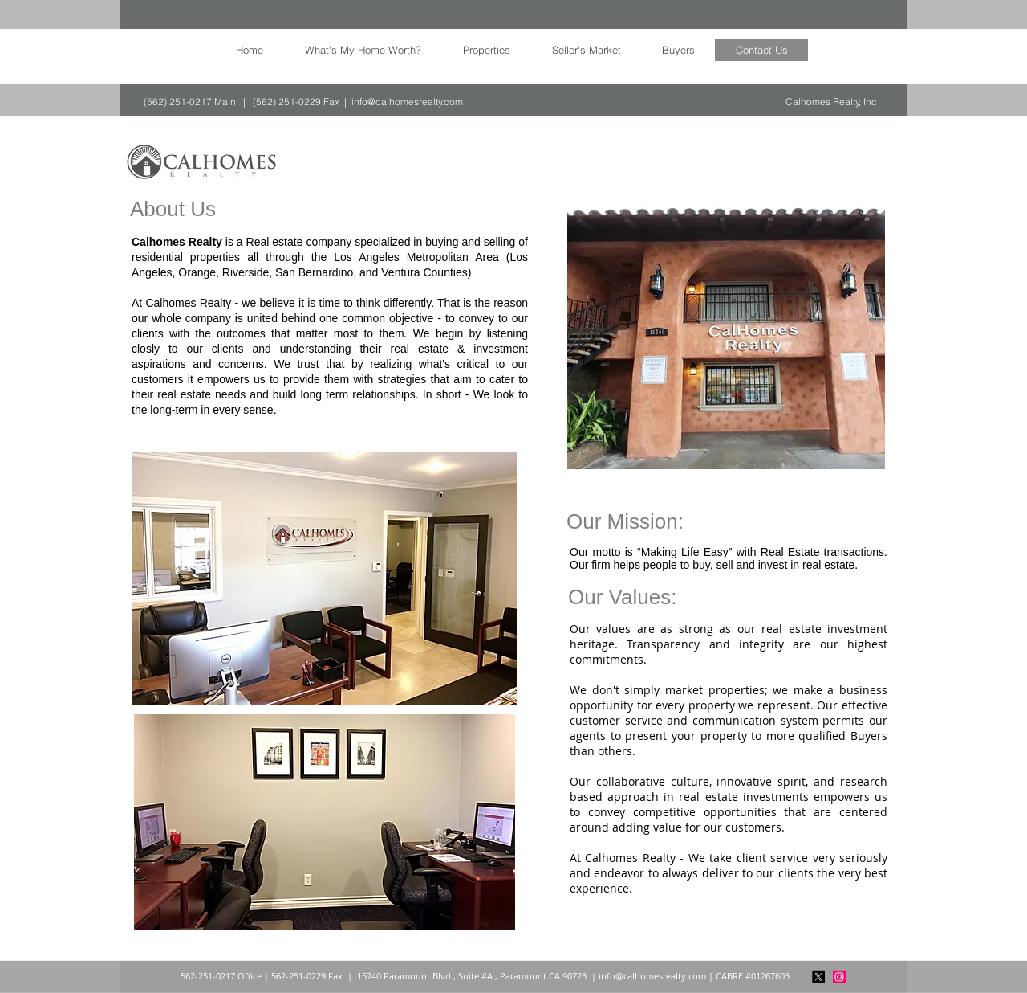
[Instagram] (839, 977)
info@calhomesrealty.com (407, 102)
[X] (818, 977)
